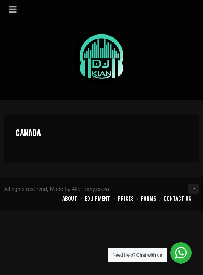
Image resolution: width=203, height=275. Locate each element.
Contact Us (177, 198)
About (69, 198)
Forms (148, 198)
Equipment (97, 198)
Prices (125, 198)
